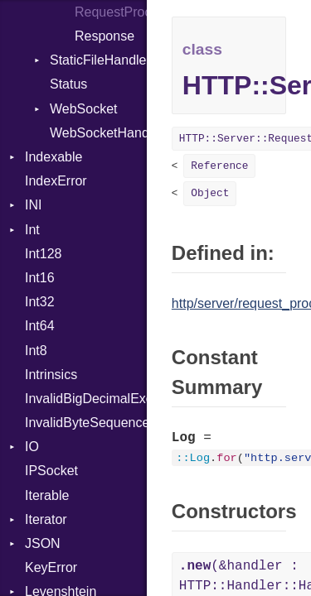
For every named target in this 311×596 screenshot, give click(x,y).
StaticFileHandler (98, 60)
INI (33, 205)
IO (32, 447)
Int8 (36, 351)
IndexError (56, 181)
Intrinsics (51, 375)
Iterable (47, 495)
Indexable (53, 157)
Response (104, 36)
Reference (219, 166)
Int (32, 230)
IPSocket (51, 471)
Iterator (46, 519)
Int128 (43, 254)
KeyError (51, 567)
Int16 (40, 278)
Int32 (40, 302)
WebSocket (84, 109)
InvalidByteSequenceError (86, 423)
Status (68, 84)
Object (210, 193)
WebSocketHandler (98, 133)
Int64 (40, 326)
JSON (43, 543)
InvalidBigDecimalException (86, 399)
